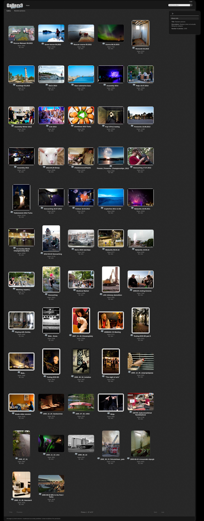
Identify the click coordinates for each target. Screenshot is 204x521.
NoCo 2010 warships (83, 250)
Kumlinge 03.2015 (23, 86)
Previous (18, 512)
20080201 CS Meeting (112, 332)
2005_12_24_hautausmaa (53, 414)
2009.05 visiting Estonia (142, 291)
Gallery (9, 11)
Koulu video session (23, 414)
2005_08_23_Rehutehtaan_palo (112, 459)
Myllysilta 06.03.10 (112, 250)
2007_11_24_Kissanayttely (82, 336)
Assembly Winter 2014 (23, 127)
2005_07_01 (23, 459)
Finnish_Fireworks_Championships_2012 (113, 168)
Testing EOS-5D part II (142, 336)
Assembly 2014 (112, 86)
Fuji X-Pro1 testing (112, 127)
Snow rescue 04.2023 (53, 44)
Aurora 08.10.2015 (112, 44)
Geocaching (53, 295)
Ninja (112, 414)
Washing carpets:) (23, 290)
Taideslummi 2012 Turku (23, 213)
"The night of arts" (112, 377)
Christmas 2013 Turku (82, 127)
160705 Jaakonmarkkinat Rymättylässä (142, 414)
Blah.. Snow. (53, 336)
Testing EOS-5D (53, 377)
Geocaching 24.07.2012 (53, 209)
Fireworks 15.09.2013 (142, 127)
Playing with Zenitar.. (23, 332)
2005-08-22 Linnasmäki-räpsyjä (142, 459)
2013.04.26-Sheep (53, 168)
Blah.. (23, 373)
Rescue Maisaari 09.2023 (23, 43)
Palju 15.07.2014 (142, 86)
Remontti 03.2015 (142, 49)
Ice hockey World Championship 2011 (22, 250)
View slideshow (173, 13)
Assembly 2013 (23, 168)
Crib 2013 (52, 127)
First (9, 512)
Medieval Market (82, 291)
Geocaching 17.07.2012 (142, 168)
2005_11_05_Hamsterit (23, 500)
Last (163, 512)
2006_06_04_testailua (82, 377)
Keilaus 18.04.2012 (82, 209)
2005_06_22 (82, 455)
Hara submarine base (82, 86)
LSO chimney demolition (112, 295)
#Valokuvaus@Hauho (82, 168)
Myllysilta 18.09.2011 (142, 209)
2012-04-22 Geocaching (53, 254)
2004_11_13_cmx (52, 455)
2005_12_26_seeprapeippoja (142, 373)
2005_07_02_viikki (83, 414)
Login (190, 1)
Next (156, 512)
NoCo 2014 (53, 86)
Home (28, 5)
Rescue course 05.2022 (83, 44)
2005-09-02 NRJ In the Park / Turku (53, 496)
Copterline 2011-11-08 (112, 209)
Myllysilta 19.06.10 (142, 250)
